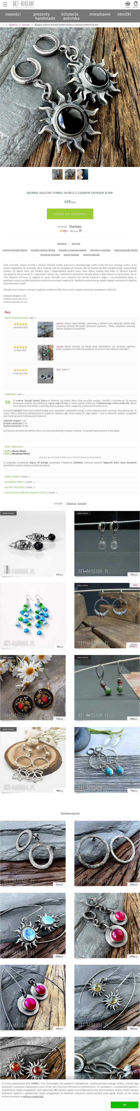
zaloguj (135, 7)
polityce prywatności (33, 1096)
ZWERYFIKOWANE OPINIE (20, 318)
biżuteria (61, 243)
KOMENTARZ (15, 394)
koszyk (127, 7)
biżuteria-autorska (50, 254)
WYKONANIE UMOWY (20, 482)
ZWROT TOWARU (18, 477)
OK (124, 1105)
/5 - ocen (68, 231)
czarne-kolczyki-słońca (126, 250)
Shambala (75, 226)
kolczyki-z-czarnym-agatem (73, 250)
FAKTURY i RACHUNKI (20, 487)
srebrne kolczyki (91, 254)
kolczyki (76, 243)
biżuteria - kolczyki (76, 503)
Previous (5, 92)
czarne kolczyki (71, 254)
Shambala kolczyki (70, 813)
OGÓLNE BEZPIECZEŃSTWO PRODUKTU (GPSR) (31, 492)
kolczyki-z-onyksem (100, 250)
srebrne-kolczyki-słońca (15, 250)
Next (134, 92)
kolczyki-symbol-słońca (43, 250)
